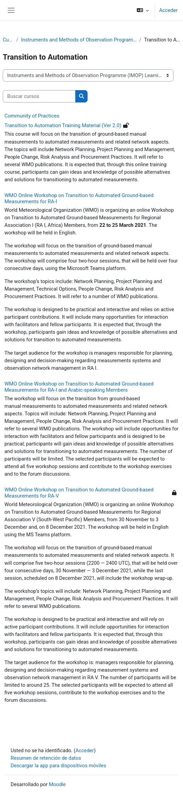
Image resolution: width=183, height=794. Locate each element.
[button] (142, 10)
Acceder (168, 10)
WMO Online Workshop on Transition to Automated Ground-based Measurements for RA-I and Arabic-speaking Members (79, 387)
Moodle (57, 784)
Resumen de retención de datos (46, 758)
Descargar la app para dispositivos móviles (58, 765)
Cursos (8, 40)
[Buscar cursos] (39, 96)
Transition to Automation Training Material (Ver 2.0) (62, 125)
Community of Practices (31, 116)
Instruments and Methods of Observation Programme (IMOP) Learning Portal (79, 40)
